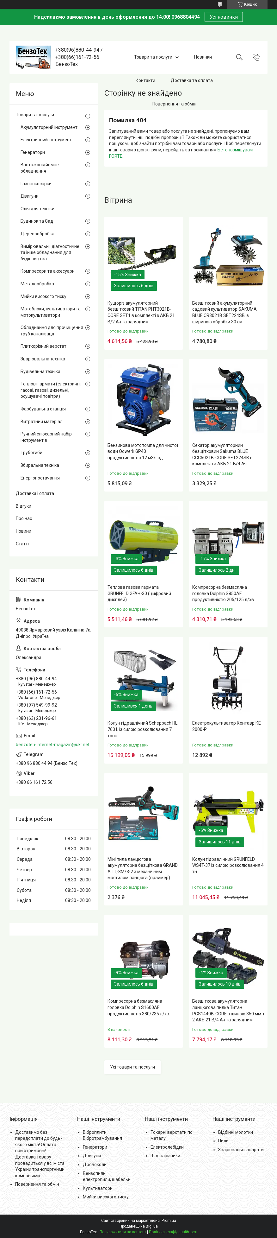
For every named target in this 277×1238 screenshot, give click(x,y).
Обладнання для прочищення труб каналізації (52, 330)
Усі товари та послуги (132, 1067)
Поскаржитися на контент (123, 1232)
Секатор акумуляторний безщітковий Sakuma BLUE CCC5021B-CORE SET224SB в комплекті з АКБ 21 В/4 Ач (222, 455)
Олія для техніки (37, 208)
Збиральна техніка (40, 465)
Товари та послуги (153, 57)
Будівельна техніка (40, 371)
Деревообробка (37, 233)
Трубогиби (31, 452)
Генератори (33, 152)
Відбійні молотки (235, 1132)
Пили (223, 1140)
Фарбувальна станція (43, 408)
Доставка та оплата (192, 80)
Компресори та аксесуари (48, 271)
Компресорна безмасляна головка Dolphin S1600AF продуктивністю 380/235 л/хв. (139, 1007)
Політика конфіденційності (173, 1232)
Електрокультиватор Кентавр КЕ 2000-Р (226, 726)
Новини (23, 531)
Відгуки (23, 506)
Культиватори (98, 1188)
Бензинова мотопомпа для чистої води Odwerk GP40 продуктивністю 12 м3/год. (143, 451)
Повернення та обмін (174, 103)
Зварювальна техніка (43, 358)
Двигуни (30, 196)
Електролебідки (167, 1147)
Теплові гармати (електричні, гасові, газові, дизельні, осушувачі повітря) (51, 390)
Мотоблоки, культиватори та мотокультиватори (51, 312)
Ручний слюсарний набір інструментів (46, 437)
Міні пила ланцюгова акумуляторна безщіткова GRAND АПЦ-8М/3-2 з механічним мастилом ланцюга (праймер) (143, 868)
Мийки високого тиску (43, 296)
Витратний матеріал (42, 421)
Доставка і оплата (35, 493)
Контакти (145, 80)
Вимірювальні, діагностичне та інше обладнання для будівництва (50, 252)
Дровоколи (95, 1164)
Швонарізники (165, 1155)
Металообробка (37, 283)
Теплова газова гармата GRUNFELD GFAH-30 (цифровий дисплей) (139, 593)
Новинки (203, 57)
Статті (22, 543)
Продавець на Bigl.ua (139, 1226)
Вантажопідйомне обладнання (40, 168)
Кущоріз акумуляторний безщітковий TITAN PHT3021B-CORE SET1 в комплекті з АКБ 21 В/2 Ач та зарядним (141, 312)
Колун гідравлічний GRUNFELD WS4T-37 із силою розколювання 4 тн (228, 865)
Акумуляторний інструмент (49, 127)
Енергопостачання (40, 477)
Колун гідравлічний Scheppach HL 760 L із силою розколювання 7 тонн (142, 729)
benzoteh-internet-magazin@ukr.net (52, 744)
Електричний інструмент (46, 139)
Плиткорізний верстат (43, 346)
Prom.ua (169, 1220)
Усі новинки (224, 17)
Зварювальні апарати (241, 1149)
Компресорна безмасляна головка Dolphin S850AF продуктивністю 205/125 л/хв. (223, 593)
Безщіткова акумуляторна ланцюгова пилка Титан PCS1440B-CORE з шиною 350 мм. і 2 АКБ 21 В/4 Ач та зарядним (228, 1010)
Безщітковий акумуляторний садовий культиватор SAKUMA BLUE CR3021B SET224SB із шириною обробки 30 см (224, 312)
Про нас (24, 518)
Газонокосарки (36, 183)
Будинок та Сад (37, 221)
